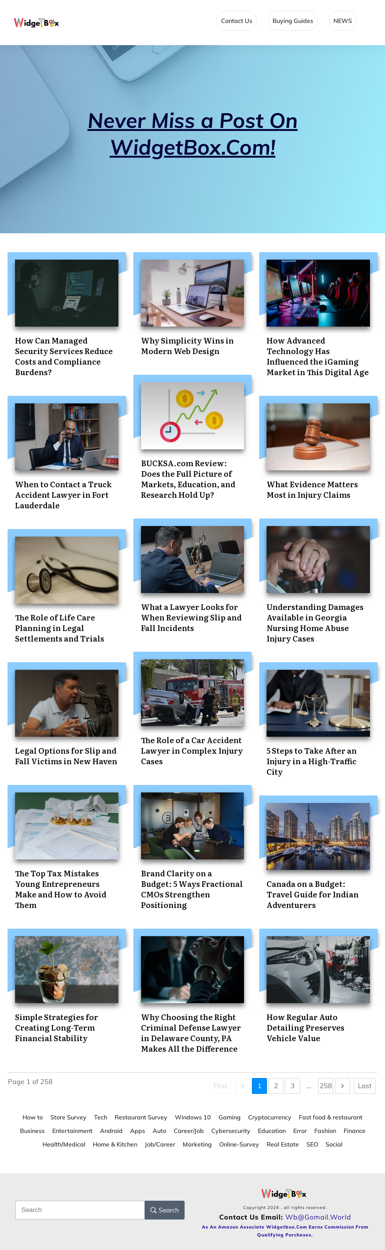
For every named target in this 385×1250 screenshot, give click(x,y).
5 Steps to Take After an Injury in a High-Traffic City (312, 761)
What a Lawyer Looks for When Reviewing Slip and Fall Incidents (191, 617)
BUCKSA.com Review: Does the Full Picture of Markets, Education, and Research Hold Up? (188, 478)
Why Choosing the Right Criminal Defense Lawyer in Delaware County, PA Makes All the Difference (191, 1032)
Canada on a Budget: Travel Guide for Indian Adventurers (313, 894)
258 (326, 1085)
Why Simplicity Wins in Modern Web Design (187, 345)
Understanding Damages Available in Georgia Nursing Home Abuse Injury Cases (315, 622)
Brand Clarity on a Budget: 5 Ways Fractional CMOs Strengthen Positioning (192, 888)
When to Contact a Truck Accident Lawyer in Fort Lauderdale (63, 494)
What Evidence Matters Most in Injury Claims (312, 489)
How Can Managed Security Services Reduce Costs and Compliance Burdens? (64, 356)
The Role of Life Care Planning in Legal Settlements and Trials (59, 627)
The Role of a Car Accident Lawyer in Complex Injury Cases (192, 750)
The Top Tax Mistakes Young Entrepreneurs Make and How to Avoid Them (60, 888)
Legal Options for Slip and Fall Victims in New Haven (66, 755)
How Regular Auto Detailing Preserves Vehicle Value (305, 1027)
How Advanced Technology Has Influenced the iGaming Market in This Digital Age (318, 356)
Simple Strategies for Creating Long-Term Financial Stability (56, 1027)
